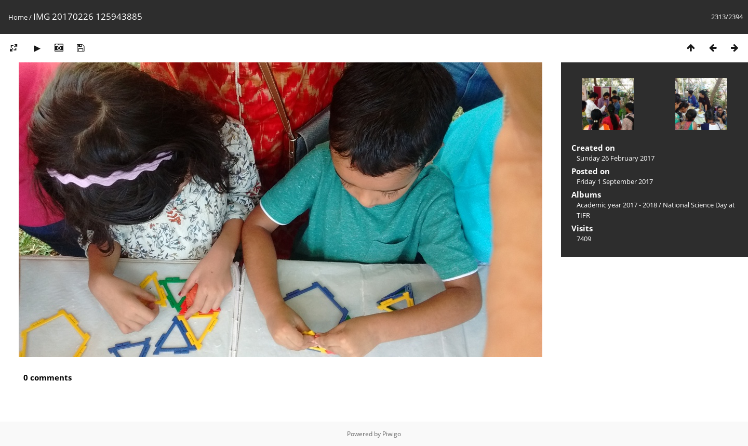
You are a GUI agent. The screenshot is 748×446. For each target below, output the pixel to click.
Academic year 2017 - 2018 (617, 204)
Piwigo (391, 433)
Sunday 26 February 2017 (615, 158)
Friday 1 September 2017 (615, 181)
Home (18, 17)
